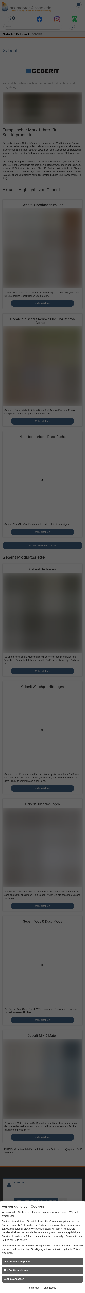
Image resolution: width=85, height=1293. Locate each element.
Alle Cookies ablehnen (16, 1270)
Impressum (34, 1287)
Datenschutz (50, 1287)
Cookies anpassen (14, 1279)
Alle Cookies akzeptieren (17, 1261)
